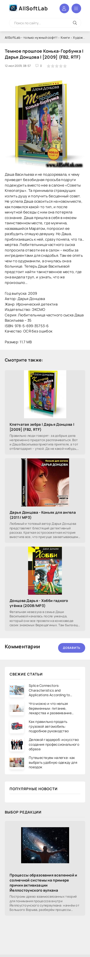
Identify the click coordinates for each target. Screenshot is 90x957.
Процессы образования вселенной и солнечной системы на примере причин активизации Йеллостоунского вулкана (43, 883)
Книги (65, 37)
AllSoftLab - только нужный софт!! (31, 37)
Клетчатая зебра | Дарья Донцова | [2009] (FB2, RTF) (42, 427)
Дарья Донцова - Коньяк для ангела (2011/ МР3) (43, 515)
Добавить (71, 648)
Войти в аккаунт (64, 8)
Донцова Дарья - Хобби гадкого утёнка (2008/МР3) (39, 603)
